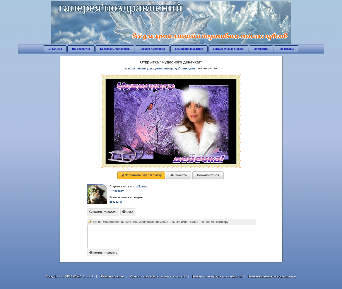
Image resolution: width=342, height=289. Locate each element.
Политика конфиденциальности (217, 276)
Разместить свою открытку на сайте (158, 276)
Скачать (179, 175)
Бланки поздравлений (189, 48)
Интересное (261, 48)
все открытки (135, 68)
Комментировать (103, 252)
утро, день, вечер (160, 68)
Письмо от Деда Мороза (228, 48)
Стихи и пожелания (152, 48)
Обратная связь (111, 276)
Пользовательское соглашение (272, 276)
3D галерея (55, 48)
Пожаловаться (208, 175)
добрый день (185, 68)
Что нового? (286, 48)
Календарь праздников (115, 48)
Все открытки (81, 48)
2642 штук (115, 201)
